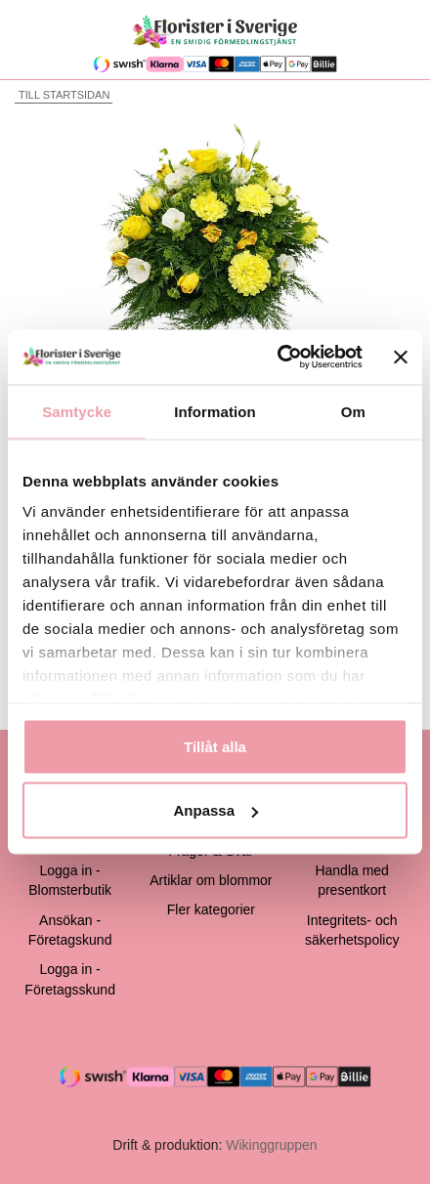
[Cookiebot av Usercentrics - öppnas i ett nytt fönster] (277, 357)
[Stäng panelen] (401, 356)
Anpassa (215, 810)
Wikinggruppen (271, 1145)
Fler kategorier (211, 909)
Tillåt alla (215, 746)
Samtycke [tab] (76, 410)
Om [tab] (353, 410)
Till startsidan (62, 95)
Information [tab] (215, 410)
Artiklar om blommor (211, 880)
